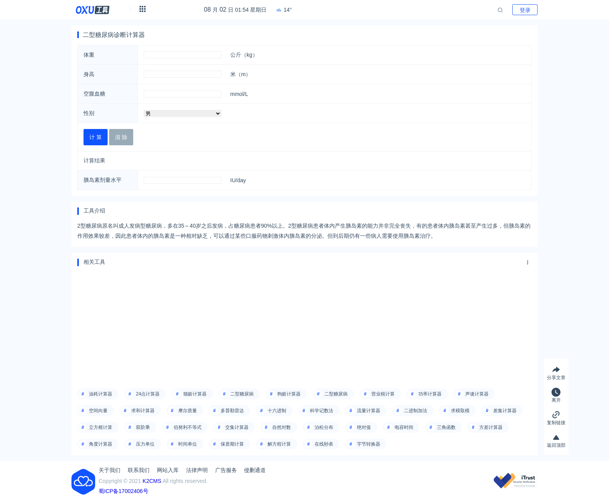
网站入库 (168, 470)
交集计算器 (237, 427)
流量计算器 (368, 410)
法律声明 (197, 470)
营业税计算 (383, 394)
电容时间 (404, 427)
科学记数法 (321, 410)
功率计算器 (430, 394)
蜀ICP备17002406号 (123, 491)
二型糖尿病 (242, 394)
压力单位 (145, 444)
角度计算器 (100, 444)
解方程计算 (279, 444)
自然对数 (281, 427)
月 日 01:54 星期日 (235, 10)
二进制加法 (415, 410)
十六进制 (277, 410)
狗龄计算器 (289, 394)
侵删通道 (255, 470)
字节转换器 (368, 444)
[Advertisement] (304, 324)
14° (284, 10)
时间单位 (187, 444)
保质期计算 (232, 444)
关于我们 (109, 470)
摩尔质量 (187, 410)
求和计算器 (143, 410)
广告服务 (226, 470)
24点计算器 (148, 394)
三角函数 (446, 427)
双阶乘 (143, 427)
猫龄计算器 (195, 394)
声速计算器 (477, 394)
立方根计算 (100, 427)
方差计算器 (491, 427)
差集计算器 (505, 410)
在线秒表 (324, 444)
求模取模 (460, 410)
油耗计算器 (100, 394)
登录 (525, 10)
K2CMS (152, 481)
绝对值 (364, 427)
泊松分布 (324, 427)
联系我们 (139, 470)
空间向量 (98, 410)
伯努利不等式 (188, 427)
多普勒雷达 (232, 410)
